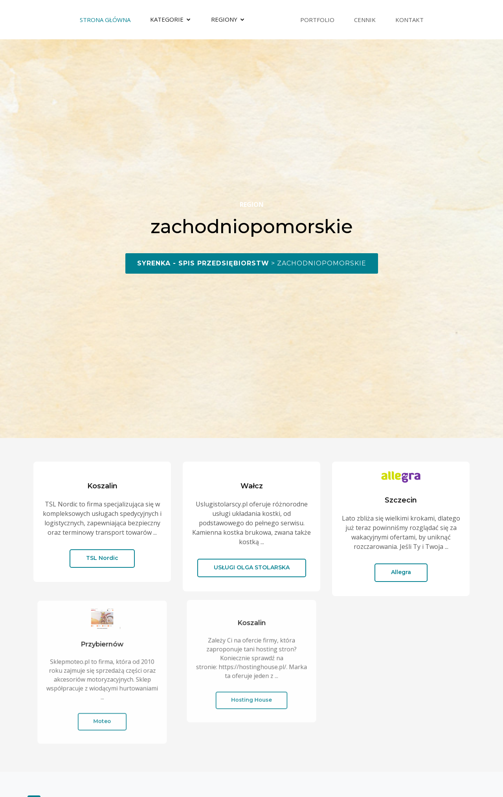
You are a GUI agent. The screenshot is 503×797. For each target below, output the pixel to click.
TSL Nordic (102, 557)
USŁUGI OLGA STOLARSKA (252, 567)
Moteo (102, 713)
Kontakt (409, 20)
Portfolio (317, 20)
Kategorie (167, 19)
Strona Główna (105, 20)
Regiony (224, 19)
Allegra (401, 572)
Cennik (365, 20)
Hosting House (252, 693)
